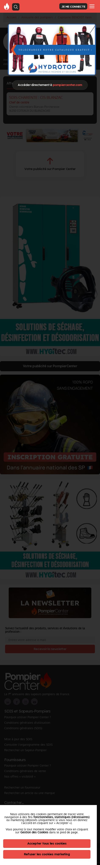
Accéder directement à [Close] (50, 85)
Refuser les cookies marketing (47, 854)
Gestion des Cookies (34, 832)
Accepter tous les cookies (47, 843)
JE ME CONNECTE (73, 6)
